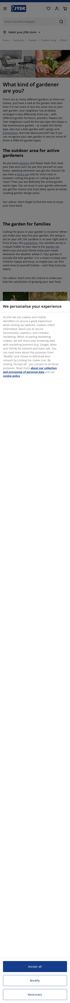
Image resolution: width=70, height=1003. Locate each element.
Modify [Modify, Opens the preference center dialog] (35, 980)
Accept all (35, 966)
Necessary (35, 994)
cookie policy (11, 376)
